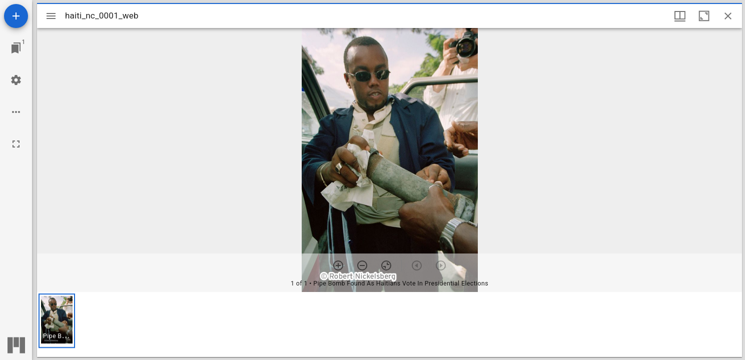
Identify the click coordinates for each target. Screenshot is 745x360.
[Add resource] (16, 16)
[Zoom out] (362, 266)
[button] (57, 321)
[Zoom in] (338, 266)
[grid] (389, 324)
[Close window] (728, 16)
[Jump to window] (16, 48)
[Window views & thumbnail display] (680, 16)
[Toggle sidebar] (51, 16)
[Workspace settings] (16, 80)
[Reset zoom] (386, 266)
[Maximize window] (704, 16)
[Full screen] (16, 144)
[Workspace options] (16, 112)
